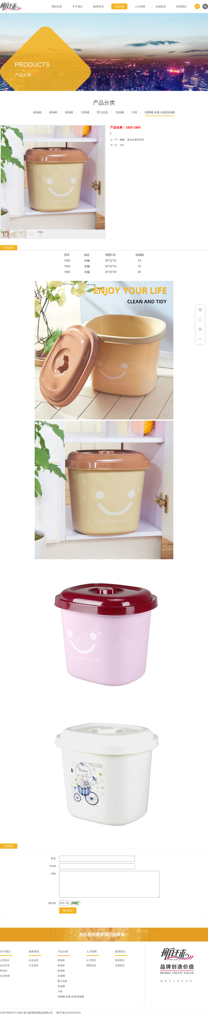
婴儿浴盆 (102, 112)
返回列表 (139, 139)
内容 (53, 873)
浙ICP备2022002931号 (68, 1012)
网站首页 (57, 6)
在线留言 (161, 6)
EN (197, 6)
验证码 (52, 903)
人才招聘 (140, 6)
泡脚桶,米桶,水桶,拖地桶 (160, 112)
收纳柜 (53, 112)
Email (53, 866)
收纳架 (69, 112)
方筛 (134, 112)
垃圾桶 (85, 112)
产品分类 (119, 6)
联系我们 (181, 6)
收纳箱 (37, 112)
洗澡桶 (120, 112)
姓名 (53, 858)
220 (122, 145)
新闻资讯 (98, 6)
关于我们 (77, 6)
